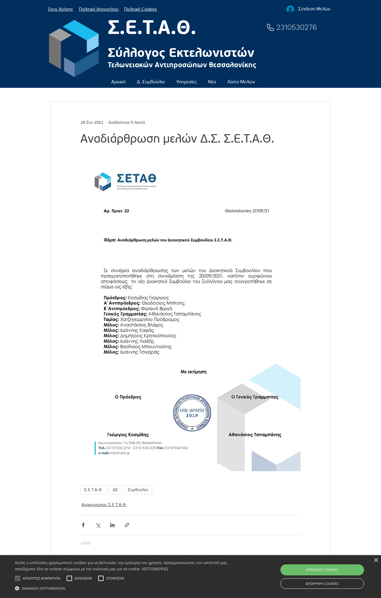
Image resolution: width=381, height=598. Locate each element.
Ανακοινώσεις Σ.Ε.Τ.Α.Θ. (104, 504)
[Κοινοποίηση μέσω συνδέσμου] (127, 525)
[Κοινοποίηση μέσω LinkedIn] (112, 525)
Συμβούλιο (138, 489)
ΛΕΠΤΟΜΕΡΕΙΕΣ (155, 569)
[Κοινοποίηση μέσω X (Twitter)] (98, 525)
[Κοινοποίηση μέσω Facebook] (83, 525)
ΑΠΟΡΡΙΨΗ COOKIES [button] (322, 583)
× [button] (376, 560)
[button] (151, 79)
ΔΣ (115, 489)
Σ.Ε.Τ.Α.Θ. (93, 489)
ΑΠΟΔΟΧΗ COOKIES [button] (322, 569)
